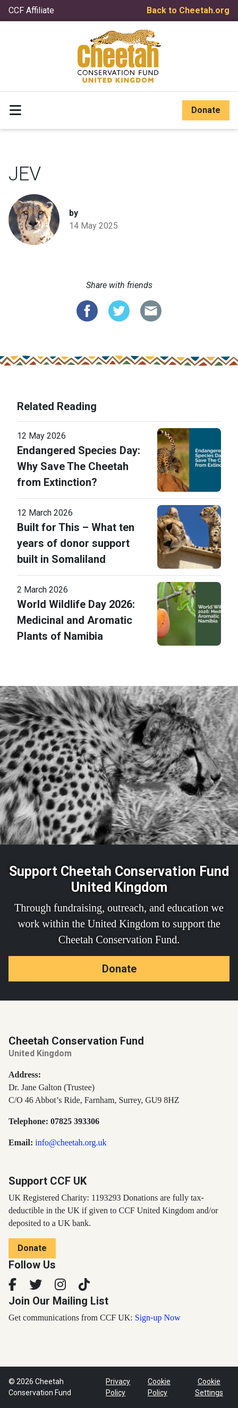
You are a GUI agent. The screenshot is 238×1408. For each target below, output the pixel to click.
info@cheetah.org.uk (70, 1142)
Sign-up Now (158, 1317)
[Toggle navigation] (15, 110)
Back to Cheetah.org (188, 10)
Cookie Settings (209, 1387)
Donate (205, 110)
